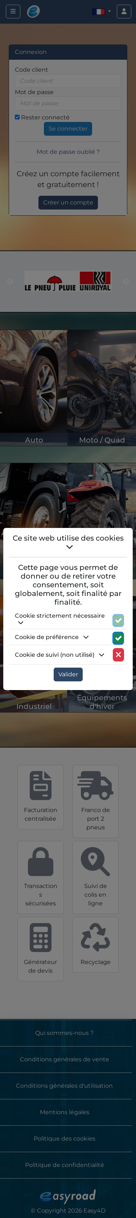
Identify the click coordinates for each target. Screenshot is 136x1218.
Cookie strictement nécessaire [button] (60, 618)
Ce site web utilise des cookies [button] (68, 542)
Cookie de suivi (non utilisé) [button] (59, 654)
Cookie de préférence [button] (52, 637)
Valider (68, 674)
